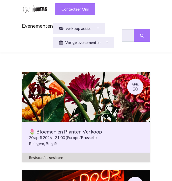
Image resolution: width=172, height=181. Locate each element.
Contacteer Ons (75, 9)
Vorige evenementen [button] (80, 42)
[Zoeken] (142, 35)
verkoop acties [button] (75, 28)
